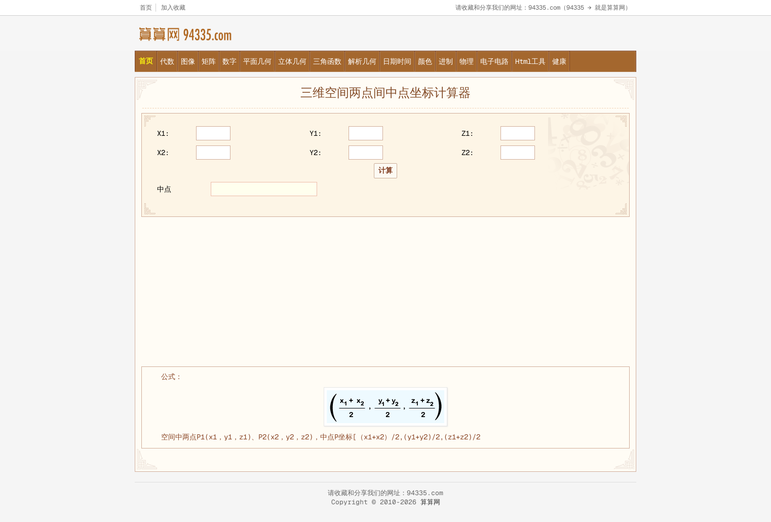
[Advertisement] (385, 290)
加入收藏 (173, 8)
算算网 (430, 502)
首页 (146, 8)
